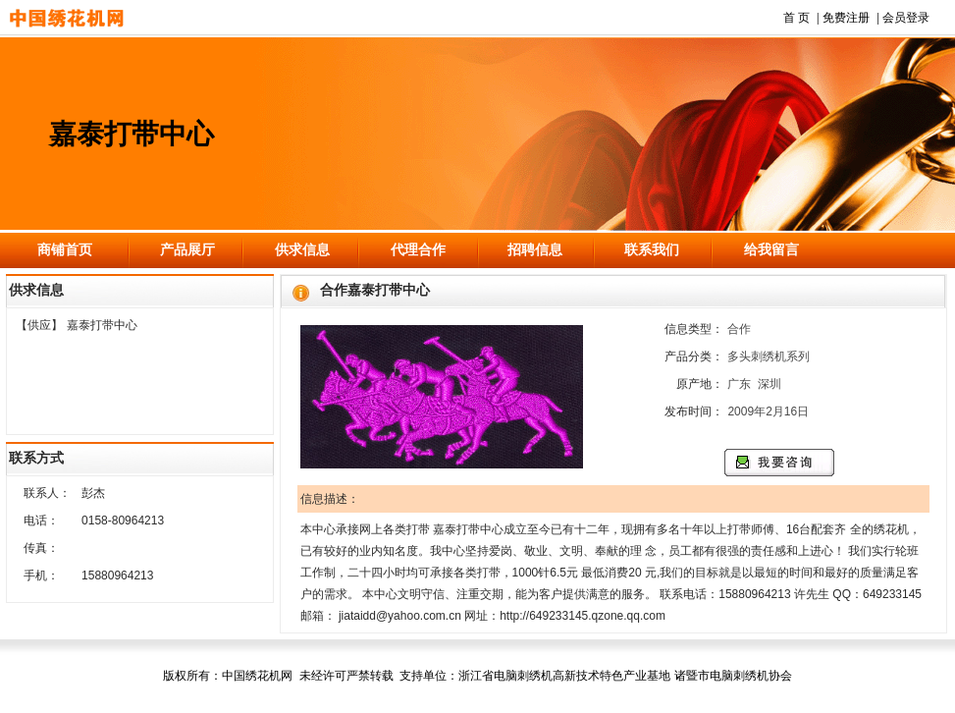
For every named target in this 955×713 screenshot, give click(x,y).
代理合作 (418, 249)
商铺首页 (64, 249)
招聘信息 (534, 249)
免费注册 (846, 18)
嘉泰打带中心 (102, 325)
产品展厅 (187, 249)
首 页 (796, 18)
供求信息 (302, 249)
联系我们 (651, 249)
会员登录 (905, 18)
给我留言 (771, 249)
